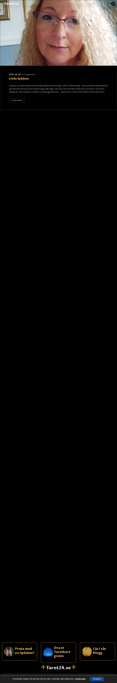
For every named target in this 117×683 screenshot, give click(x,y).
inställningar (79, 679)
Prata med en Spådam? (25, 649)
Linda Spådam (19, 78)
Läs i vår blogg (99, 649)
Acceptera (96, 679)
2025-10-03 (15, 74)
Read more (17, 100)
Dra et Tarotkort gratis (62, 650)
